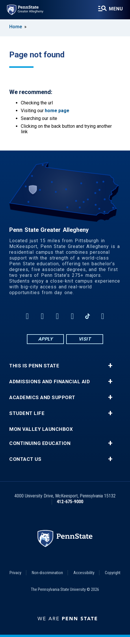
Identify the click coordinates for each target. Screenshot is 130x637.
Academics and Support (42, 397)
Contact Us (25, 459)
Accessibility (83, 572)
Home (15, 26)
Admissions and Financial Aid (49, 381)
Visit (85, 339)
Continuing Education (39, 443)
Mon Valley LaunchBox (41, 429)
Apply (45, 339)
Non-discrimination (47, 572)
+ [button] (110, 365)
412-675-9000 (70, 501)
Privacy (15, 572)
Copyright (112, 572)
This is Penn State (34, 366)
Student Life (26, 413)
